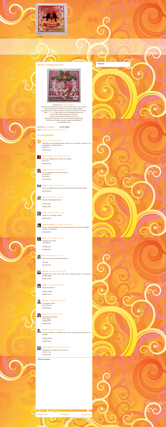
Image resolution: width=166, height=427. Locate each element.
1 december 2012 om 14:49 (54, 238)
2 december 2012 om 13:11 (56, 329)
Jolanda (44, 170)
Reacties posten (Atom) (69, 421)
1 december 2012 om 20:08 (55, 285)
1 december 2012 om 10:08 (55, 185)
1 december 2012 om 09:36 (56, 170)
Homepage (65, 414)
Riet (43, 255)
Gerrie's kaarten (47, 156)
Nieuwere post (42, 414)
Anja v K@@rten (47, 347)
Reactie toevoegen (44, 359)
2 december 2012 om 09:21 (57, 300)
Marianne (45, 300)
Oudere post (86, 414)
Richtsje (45, 329)
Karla (44, 238)
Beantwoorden (46, 150)
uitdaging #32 (66, 105)
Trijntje (44, 185)
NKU (73, 105)
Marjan (44, 212)
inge (43, 197)
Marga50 (45, 271)
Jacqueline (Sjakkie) (48, 224)
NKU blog (56, 130)
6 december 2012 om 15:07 (62, 347)
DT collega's (51, 112)
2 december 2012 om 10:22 (54, 314)
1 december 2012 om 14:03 (64, 224)
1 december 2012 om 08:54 (53, 140)
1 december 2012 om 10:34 (54, 197)
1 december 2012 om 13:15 (56, 212)
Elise (43, 314)
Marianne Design (47, 130)
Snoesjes (62, 130)
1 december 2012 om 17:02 (54, 255)
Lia (43, 140)
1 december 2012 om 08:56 (61, 156)
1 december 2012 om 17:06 (56, 271)
